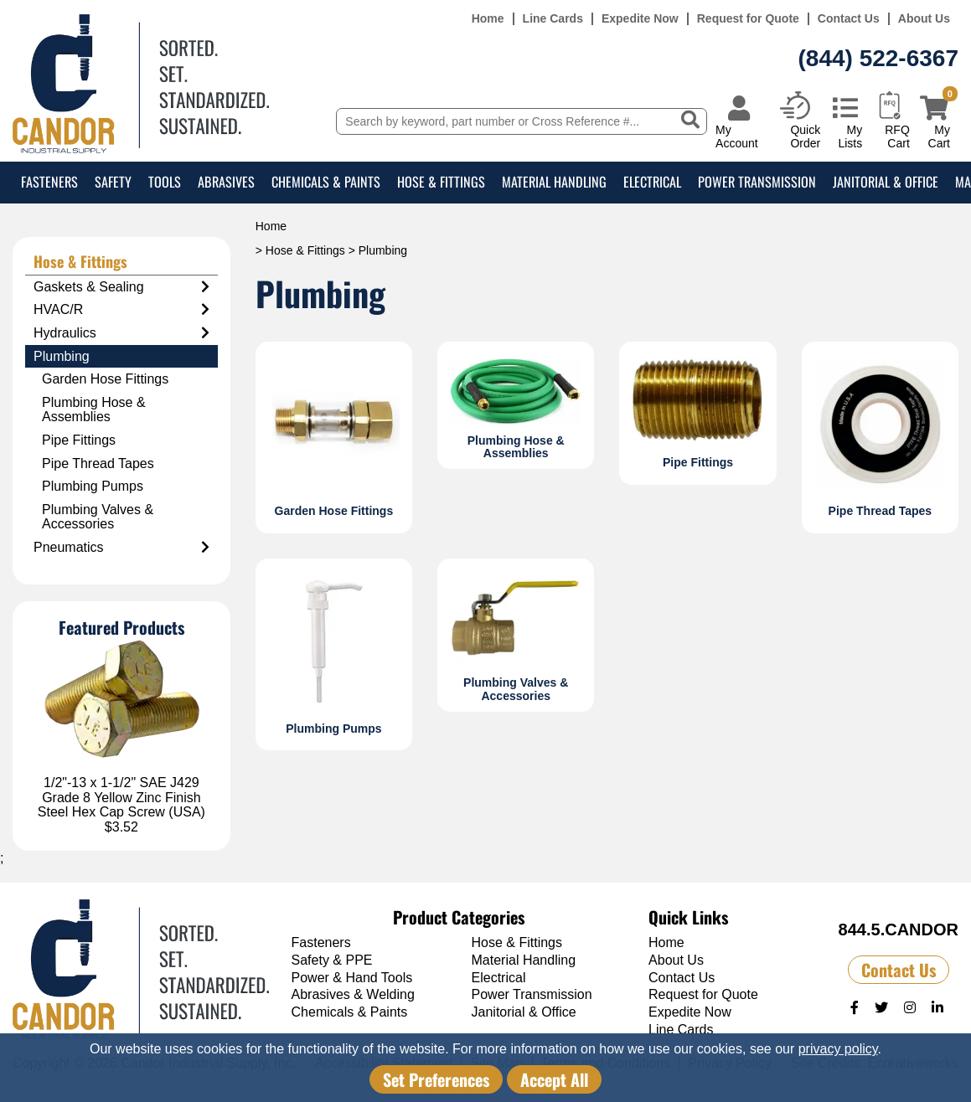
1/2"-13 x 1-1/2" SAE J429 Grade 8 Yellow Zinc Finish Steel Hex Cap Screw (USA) (121, 797)
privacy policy (838, 1049)
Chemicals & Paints (325, 182)
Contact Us (849, 19)
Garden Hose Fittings (105, 379)
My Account (736, 136)
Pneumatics (121, 547)
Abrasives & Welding (353, 994)
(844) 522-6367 (878, 58)
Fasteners (49, 182)
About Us (924, 19)
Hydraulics (121, 333)
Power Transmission (757, 182)
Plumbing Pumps (92, 486)
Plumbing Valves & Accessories (97, 517)
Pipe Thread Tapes (98, 463)
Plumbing (62, 356)
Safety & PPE (332, 960)
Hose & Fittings (441, 182)
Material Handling (554, 182)
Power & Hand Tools (352, 978)
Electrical (652, 182)
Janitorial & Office (885, 182)
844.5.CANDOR (898, 929)
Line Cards (553, 19)
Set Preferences (436, 1079)
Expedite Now (640, 19)
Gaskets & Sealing (121, 287)
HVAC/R (121, 309)
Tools (164, 182)
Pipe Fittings (79, 440)
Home (488, 19)
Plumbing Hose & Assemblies (94, 410)
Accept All (554, 1079)
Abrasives (226, 182)
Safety (113, 182)
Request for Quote (748, 19)
